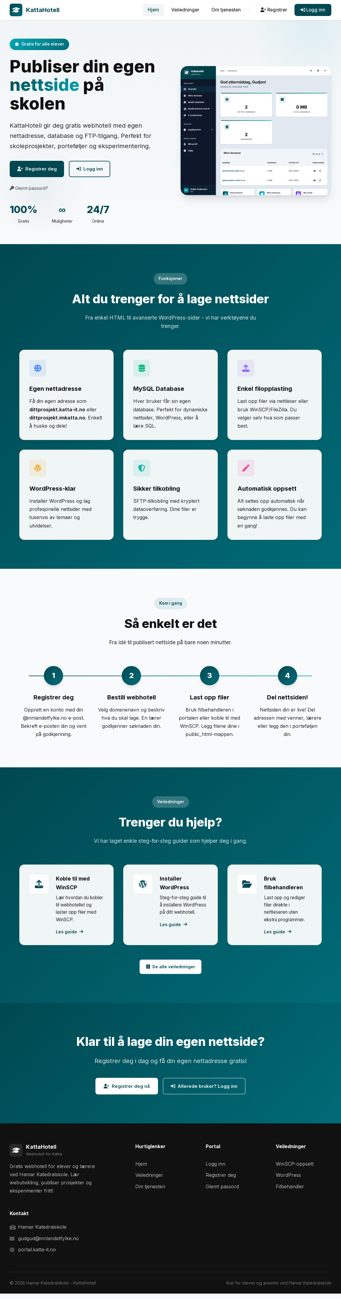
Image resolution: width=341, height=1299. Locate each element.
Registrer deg (40, 170)
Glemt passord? (29, 190)
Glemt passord (222, 1192)
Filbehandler (290, 1192)
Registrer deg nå (123, 1090)
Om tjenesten (226, 10)
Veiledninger (185, 10)
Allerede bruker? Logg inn (207, 1090)
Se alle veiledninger (170, 969)
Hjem (153, 10)
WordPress (288, 1180)
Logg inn (313, 10)
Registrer (273, 10)
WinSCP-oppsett (295, 1169)
